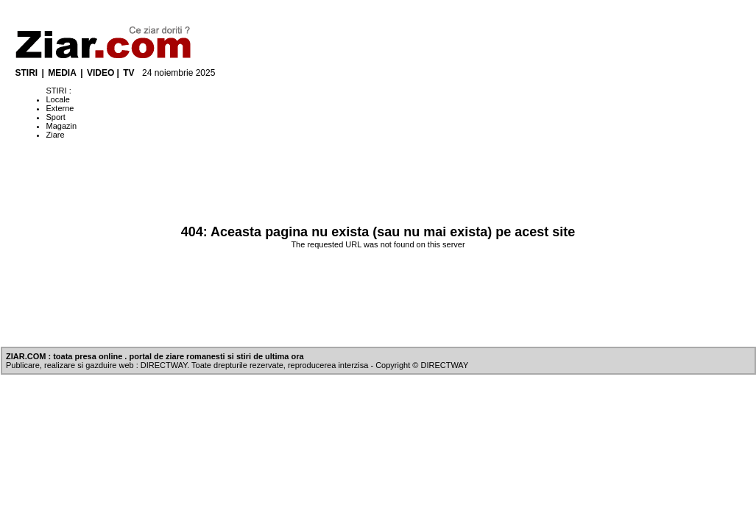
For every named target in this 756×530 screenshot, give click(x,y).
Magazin (61, 125)
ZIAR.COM (26, 356)
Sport (56, 117)
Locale (58, 99)
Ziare (55, 134)
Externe (60, 108)
